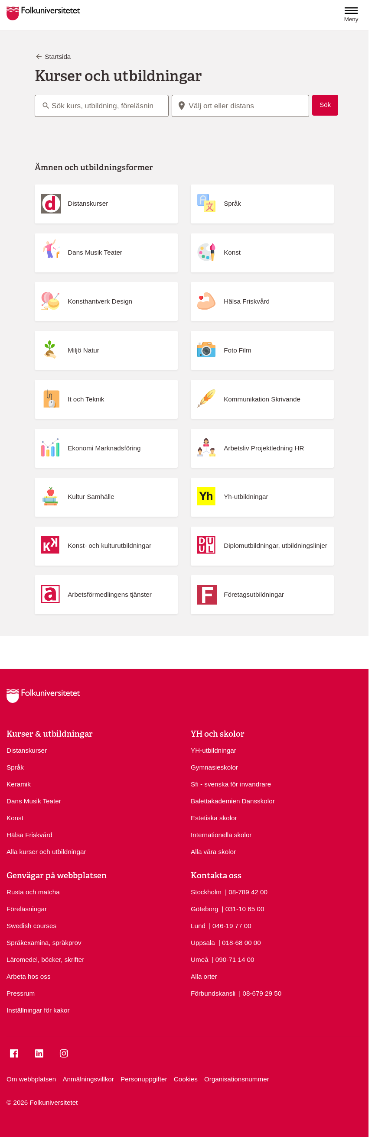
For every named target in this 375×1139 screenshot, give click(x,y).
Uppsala (203, 942)
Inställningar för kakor (38, 1010)
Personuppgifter (144, 1079)
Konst (15, 818)
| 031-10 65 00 (243, 908)
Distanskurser (27, 750)
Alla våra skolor (213, 851)
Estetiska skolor (214, 818)
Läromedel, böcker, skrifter (45, 959)
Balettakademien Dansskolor (233, 801)
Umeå (200, 959)
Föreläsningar (27, 908)
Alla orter (204, 976)
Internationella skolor (221, 834)
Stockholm (206, 892)
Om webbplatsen (31, 1079)
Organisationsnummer (236, 1079)
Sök (325, 104)
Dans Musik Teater (34, 801)
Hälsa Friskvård (29, 834)
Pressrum (21, 993)
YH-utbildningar (213, 750)
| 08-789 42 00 (246, 891)
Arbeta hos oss (29, 976)
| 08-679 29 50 (260, 993)
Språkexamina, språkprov (44, 942)
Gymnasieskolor (214, 767)
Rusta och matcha (33, 892)
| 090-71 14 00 (233, 959)
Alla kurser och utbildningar (46, 851)
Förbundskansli (213, 993)
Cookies (186, 1079)
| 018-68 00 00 (239, 942)
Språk (15, 767)
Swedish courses (31, 925)
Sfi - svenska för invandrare (231, 784)
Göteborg (204, 908)
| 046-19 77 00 (230, 925)
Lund (198, 925)
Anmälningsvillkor (88, 1079)
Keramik (19, 784)
